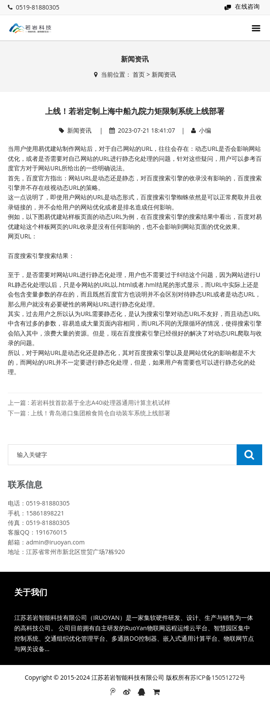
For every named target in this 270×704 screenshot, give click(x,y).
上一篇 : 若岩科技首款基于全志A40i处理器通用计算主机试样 (89, 402)
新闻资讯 (164, 74)
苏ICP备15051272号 (217, 677)
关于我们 (30, 592)
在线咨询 (247, 6)
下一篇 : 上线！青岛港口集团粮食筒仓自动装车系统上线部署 (89, 413)
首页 (139, 74)
